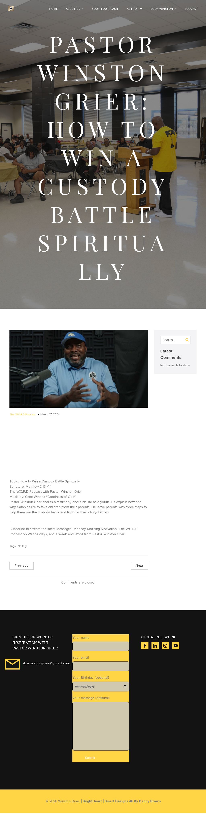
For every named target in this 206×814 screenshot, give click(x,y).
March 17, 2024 (50, 415)
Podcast (191, 9)
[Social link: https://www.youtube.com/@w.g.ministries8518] (177, 646)
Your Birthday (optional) (100, 684)
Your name (100, 644)
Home (53, 9)
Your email (100, 664)
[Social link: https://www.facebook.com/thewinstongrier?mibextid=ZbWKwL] (146, 646)
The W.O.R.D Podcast (22, 415)
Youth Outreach (105, 9)
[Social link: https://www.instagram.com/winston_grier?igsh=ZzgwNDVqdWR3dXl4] (167, 646)
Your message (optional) (100, 724)
